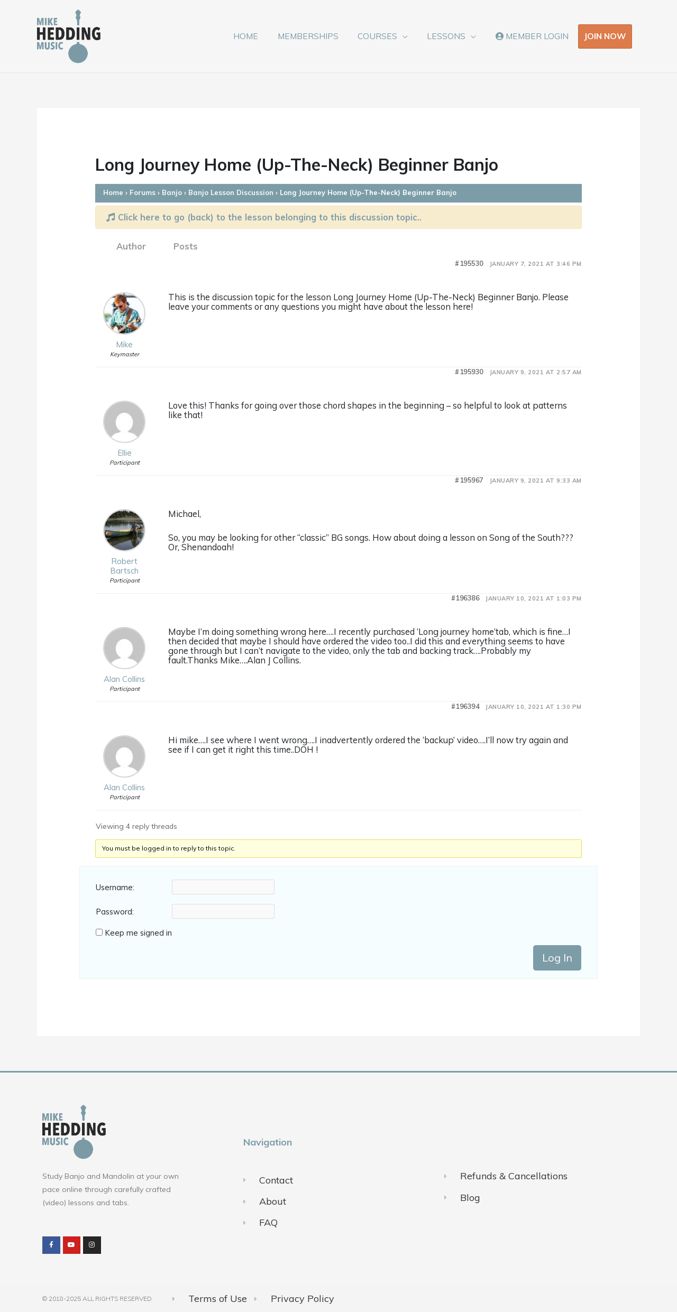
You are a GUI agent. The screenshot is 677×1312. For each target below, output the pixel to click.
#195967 (469, 480)
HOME (257, 36)
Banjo (172, 192)
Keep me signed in (138, 933)
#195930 (469, 372)
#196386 (465, 598)
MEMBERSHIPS (317, 36)
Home (113, 192)
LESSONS (450, 36)
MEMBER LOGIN (533, 36)
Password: (115, 912)
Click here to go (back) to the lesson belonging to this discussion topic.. (264, 217)
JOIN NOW (605, 36)
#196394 (465, 706)
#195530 (469, 263)
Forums (142, 192)
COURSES (384, 36)
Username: (115, 887)
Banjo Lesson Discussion (230, 192)
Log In (557, 957)
